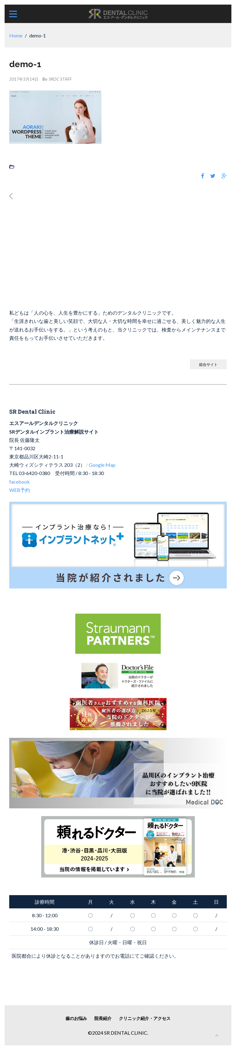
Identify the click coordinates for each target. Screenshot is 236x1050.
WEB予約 (19, 490)
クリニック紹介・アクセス (145, 1018)
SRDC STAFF (60, 79)
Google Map (102, 465)
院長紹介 (103, 1018)
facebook (19, 482)
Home (15, 35)
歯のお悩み (76, 1018)
